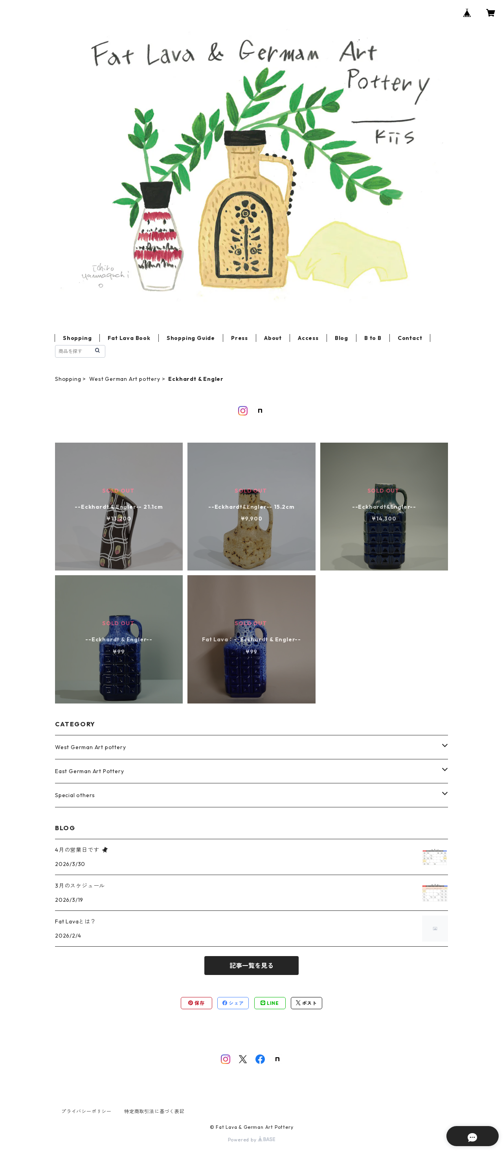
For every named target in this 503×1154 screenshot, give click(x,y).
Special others (75, 795)
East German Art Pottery (89, 771)
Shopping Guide (191, 338)
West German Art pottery (124, 378)
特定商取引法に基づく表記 (154, 1111)
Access (308, 338)
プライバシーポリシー (86, 1111)
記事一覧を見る (251, 965)
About (273, 338)
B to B (373, 338)
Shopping (77, 338)
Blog (341, 338)
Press (239, 338)
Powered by (251, 1140)
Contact (410, 338)
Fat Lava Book (129, 338)
